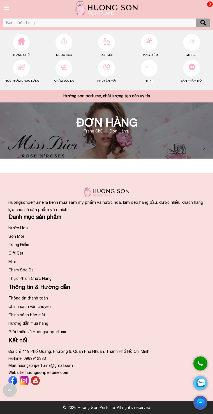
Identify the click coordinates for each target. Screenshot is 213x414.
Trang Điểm (149, 54)
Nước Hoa (64, 54)
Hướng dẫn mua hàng (28, 323)
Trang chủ (21, 54)
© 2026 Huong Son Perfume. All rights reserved (106, 407)
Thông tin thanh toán (28, 298)
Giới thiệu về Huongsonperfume (37, 332)
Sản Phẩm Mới (192, 80)
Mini (149, 80)
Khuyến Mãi (106, 80)
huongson (45, 365)
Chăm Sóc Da (64, 80)
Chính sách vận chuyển (29, 306)
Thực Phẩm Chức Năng (21, 80)
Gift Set (192, 54)
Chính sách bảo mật (26, 315)
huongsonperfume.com (47, 372)
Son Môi (107, 54)
